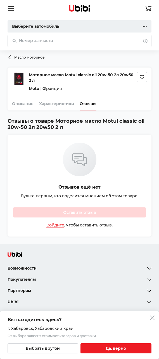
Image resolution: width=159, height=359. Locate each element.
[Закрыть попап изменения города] (152, 318)
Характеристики (56, 103)
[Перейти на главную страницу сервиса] (79, 8)
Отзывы (88, 103)
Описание (23, 103)
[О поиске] (145, 41)
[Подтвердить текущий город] (116, 348)
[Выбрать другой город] (43, 348)
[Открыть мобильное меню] (11, 8)
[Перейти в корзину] (148, 8)
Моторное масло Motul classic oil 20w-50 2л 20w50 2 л (81, 77)
